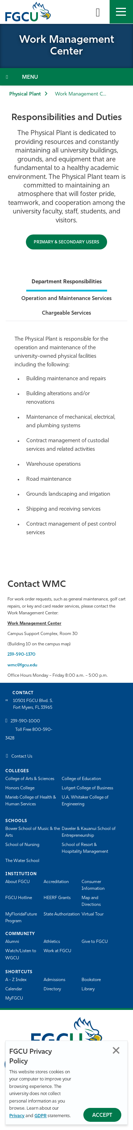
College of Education (81, 779)
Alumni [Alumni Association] (12, 942)
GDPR (40, 1116)
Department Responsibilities (67, 282)
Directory (52, 989)
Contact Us (21, 756)
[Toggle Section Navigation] (66, 77)
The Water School (22, 861)
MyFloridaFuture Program (21, 917)
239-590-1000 (25, 721)
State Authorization (62, 914)
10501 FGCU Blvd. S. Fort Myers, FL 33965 (33, 704)
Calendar (13, 989)
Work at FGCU (57, 951)
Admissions (54, 980)
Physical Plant (25, 94)
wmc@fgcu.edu (22, 665)
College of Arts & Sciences (29, 779)
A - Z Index (16, 980)
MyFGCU (14, 998)
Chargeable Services (66, 313)
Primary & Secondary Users (66, 242)
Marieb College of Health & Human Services (30, 800)
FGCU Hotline (18, 898)
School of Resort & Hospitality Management (85, 848)
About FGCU (17, 882)
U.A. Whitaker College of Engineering (85, 800)
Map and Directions (91, 901)
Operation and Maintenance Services (66, 298)
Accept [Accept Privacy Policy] (102, 1115)
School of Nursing (22, 845)
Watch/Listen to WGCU (20, 954)
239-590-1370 (21, 654)
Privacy (16, 1116)
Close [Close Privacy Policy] (116, 1050)
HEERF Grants (57, 898)
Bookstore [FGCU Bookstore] (91, 980)
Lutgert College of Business (87, 788)
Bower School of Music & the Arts (32, 832)
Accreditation (56, 882)
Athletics (52, 942)
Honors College (19, 788)
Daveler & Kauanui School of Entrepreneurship (89, 832)
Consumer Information (93, 885)
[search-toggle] (98, 12)
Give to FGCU (95, 942)
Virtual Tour (93, 914)
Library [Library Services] (88, 989)
